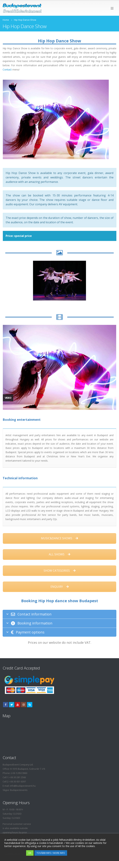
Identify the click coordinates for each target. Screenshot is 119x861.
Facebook (5, 704)
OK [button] (29, 852)
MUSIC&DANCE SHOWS (59, 538)
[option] (59, 280)
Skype (29, 704)
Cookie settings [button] (14, 853)
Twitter (11, 704)
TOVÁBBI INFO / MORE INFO (51, 852)
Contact (7, 69)
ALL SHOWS (59, 554)
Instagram (23, 704)
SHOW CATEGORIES (60, 571)
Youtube (17, 704)
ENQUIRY (59, 587)
